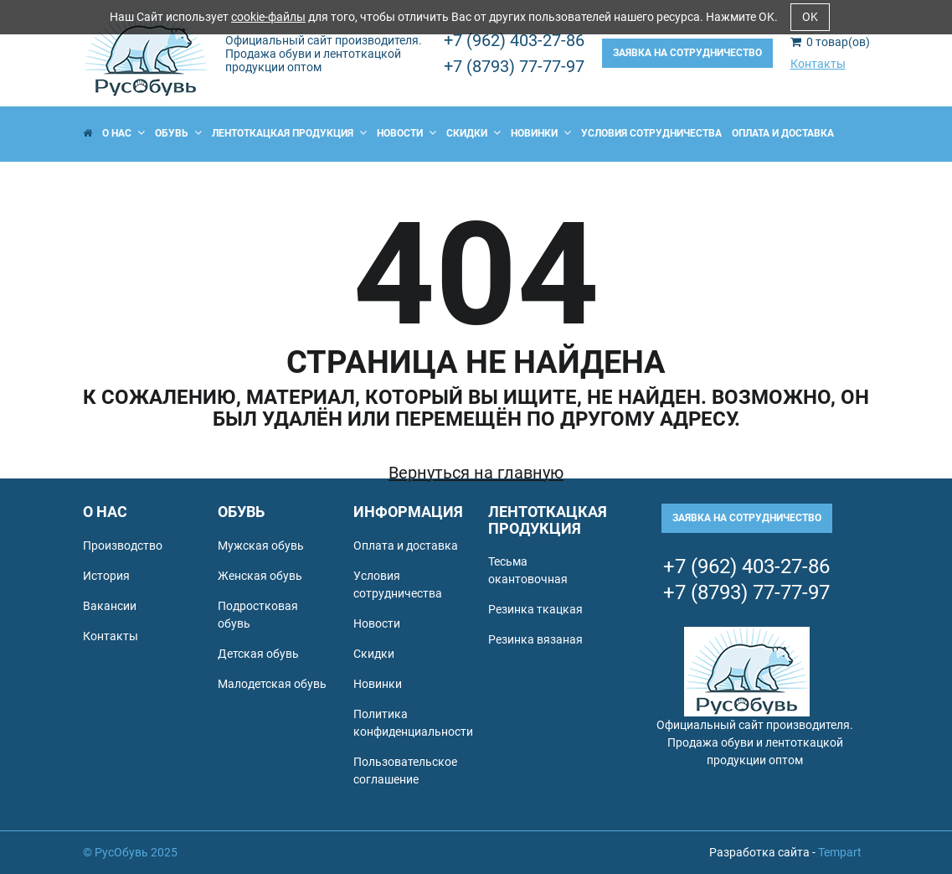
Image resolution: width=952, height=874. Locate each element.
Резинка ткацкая (535, 609)
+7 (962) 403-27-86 (514, 40)
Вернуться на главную (476, 473)
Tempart (840, 852)
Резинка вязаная (535, 639)
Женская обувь (260, 575)
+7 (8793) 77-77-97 (514, 66)
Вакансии (109, 606)
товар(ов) (830, 42)
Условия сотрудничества (651, 133)
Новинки (541, 133)
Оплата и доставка (783, 133)
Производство (122, 545)
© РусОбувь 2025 (130, 852)
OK (810, 16)
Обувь (178, 133)
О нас (123, 133)
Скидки (473, 133)
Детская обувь (258, 653)
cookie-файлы (268, 16)
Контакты (818, 63)
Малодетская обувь (272, 683)
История (106, 575)
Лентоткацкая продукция (289, 133)
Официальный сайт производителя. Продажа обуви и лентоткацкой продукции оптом (323, 54)
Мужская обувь (261, 545)
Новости (406, 133)
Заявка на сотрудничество (687, 53)
